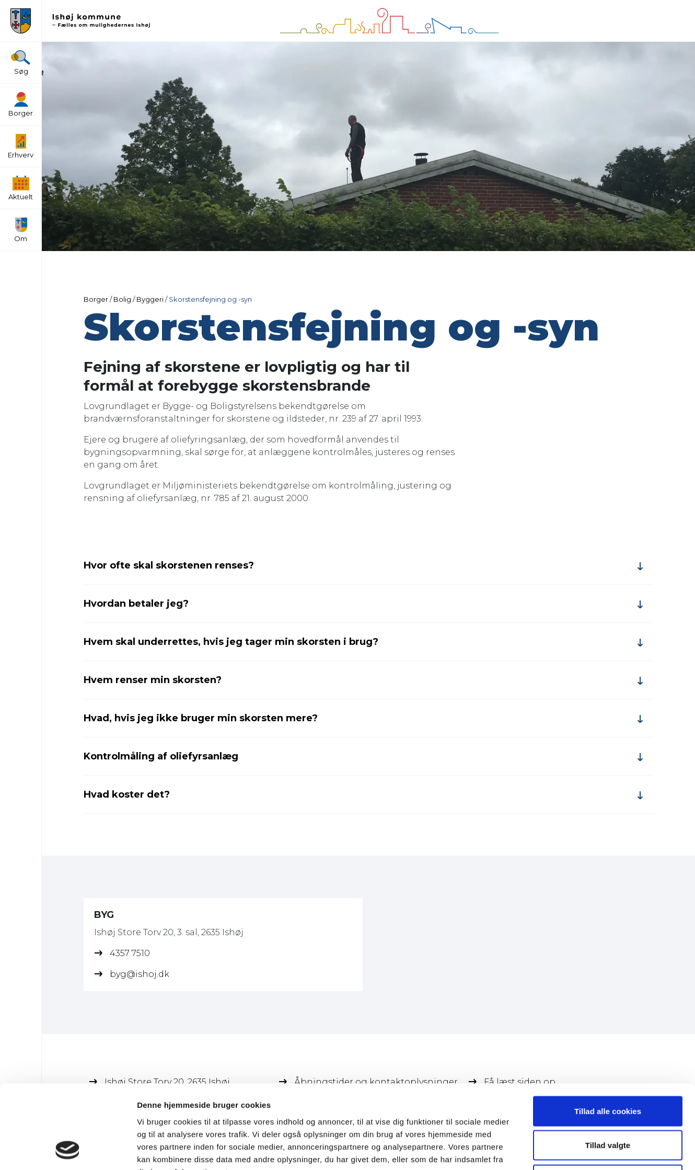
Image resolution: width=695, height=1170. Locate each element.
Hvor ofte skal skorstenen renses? (169, 565)
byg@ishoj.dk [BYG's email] (139, 974)
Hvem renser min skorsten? (153, 680)
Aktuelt (20, 188)
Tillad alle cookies (607, 1032)
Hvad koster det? (127, 794)
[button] (20, 20)
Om (20, 230)
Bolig (122, 299)
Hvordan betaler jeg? (136, 603)
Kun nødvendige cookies (607, 1101)
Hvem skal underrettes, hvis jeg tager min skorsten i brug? (231, 642)
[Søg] (20, 57)
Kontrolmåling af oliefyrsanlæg (161, 756)
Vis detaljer (543, 1149)
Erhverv (20, 146)
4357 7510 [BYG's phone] (130, 953)
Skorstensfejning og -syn (210, 299)
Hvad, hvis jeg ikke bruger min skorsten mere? (201, 718)
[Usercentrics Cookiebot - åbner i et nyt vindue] (67, 1149)
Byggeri (150, 299)
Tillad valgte (607, 1067)
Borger (20, 104)
